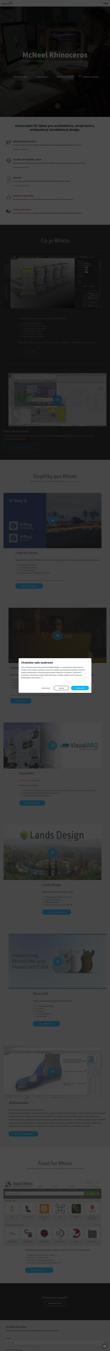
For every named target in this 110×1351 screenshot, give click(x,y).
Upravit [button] (61, 688)
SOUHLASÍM (79, 688)
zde (41, 678)
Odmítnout (45, 688)
